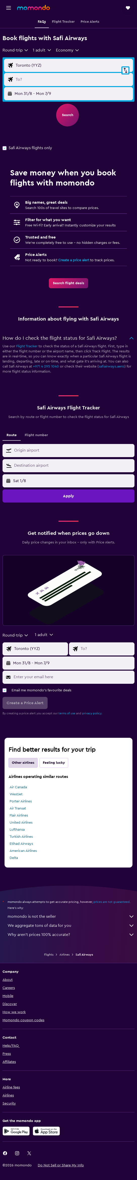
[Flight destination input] (73, 79)
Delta (14, 858)
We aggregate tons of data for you (71, 926)
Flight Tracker (27, 346)
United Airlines (21, 822)
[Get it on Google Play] (16, 1131)
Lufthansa (17, 829)
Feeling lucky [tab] (54, 763)
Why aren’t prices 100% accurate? (71, 935)
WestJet (16, 794)
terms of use (66, 713)
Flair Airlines (19, 815)
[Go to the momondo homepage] (33, 7)
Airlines (64, 954)
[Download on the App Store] (46, 1131)
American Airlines (23, 851)
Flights (48, 954)
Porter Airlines (21, 801)
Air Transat (18, 808)
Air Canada (18, 787)
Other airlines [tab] (23, 763)
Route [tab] (12, 435)
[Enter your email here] (72, 676)
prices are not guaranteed (111, 901)
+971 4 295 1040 (46, 366)
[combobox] (16, 50)
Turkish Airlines (21, 836)
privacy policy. (92, 713)
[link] (68, 283)
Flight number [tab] (36, 435)
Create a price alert (73, 260)
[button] (8, 7)
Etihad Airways (21, 844)
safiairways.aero (111, 366)
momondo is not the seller (71, 916)
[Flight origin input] (73, 65)
